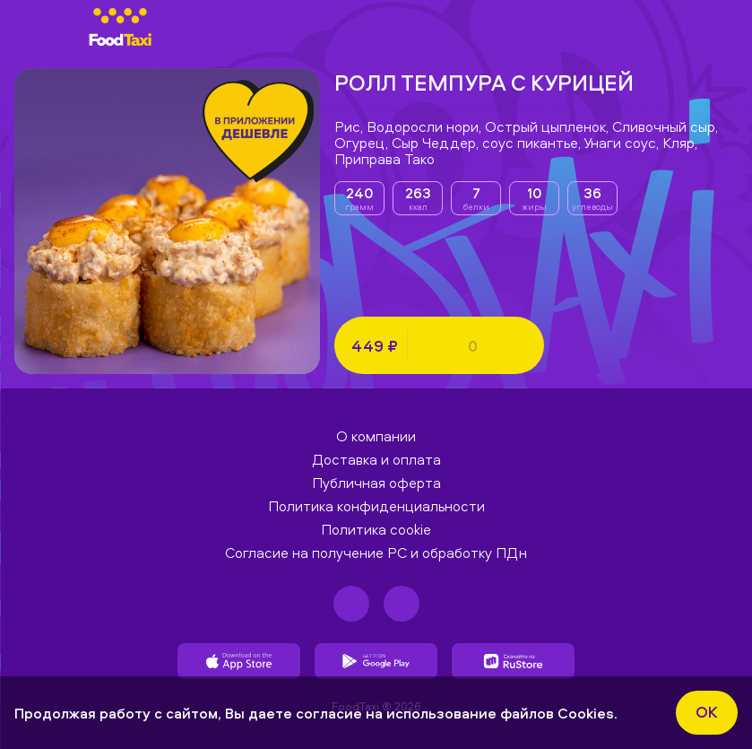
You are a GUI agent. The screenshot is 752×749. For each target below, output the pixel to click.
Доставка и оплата (376, 459)
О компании (376, 436)
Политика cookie (376, 529)
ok (707, 712)
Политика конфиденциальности (376, 506)
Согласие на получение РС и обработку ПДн (376, 552)
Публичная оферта (376, 483)
